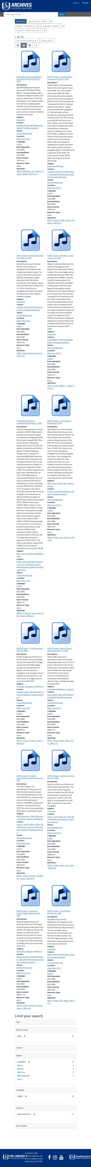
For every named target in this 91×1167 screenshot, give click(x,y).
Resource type (22, 1030)
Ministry (40, 686)
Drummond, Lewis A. (32, 564)
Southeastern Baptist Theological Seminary (30, 695)
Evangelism (21, 120)
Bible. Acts (21, 554)
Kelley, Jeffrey (35, 824)
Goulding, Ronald (23, 125)
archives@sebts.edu (24, 133)
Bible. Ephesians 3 (23, 816)
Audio (19, 166)
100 (46, 40)
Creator (19, 1047)
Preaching (20, 686)
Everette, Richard (23, 307)
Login (85, 3)
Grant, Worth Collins (54, 695)
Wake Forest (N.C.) (24, 139)
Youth (61, 166)
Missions (30, 819)
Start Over (20, 21)
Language (20, 1090)
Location (19, 1108)
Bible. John (62, 483)
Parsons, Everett (27, 827)
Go (62, 14)
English (75, 3)
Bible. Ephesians (37, 816)
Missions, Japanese (66, 689)
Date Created (21, 1126)
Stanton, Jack (52, 491)
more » (19, 1079)
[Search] (31, 14)
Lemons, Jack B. (23, 824)
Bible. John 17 (52, 483)
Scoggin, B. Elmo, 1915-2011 (27, 692)
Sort (26, 40)
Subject (19, 1055)
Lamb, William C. (53, 340)
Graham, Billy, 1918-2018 (25, 562)
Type (18, 1022)
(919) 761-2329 (31, 1153)
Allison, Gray (51, 954)
